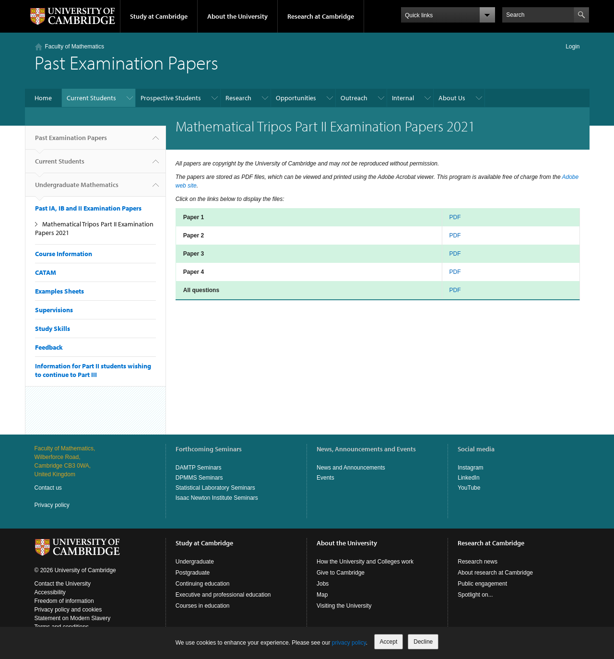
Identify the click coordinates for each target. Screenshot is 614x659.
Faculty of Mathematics (74, 46)
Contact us (48, 487)
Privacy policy (52, 505)
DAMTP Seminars (199, 467)
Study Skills (52, 328)
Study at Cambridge (159, 16)
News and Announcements (351, 467)
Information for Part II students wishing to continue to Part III (93, 370)
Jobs (323, 583)
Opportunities (296, 98)
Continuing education (203, 583)
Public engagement (482, 583)
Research (238, 98)
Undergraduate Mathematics (76, 188)
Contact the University (63, 583)
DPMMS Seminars (199, 477)
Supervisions (54, 310)
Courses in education (203, 605)
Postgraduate (193, 572)
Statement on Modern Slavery (73, 618)
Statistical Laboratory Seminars (215, 487)
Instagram (470, 467)
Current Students (91, 98)
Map (322, 594)
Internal (403, 98)
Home (43, 98)
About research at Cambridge (495, 572)
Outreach (354, 98)
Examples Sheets (59, 291)
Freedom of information (64, 601)
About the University (237, 16)
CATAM (45, 272)
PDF (455, 217)
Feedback (49, 347)
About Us (451, 98)
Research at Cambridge (320, 16)
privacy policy (349, 642)
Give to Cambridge (341, 572)
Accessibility (50, 592)
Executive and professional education (223, 594)
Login (572, 46)
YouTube (469, 487)
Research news (477, 561)
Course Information (63, 253)
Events (325, 477)
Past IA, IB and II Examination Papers (88, 208)
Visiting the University (344, 605)
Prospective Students (171, 98)
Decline (423, 641)
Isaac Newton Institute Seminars (217, 497)
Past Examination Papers (71, 141)
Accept (389, 641)
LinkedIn (468, 477)
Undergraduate (195, 561)
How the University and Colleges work (365, 561)
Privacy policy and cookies (68, 609)
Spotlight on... (475, 594)
